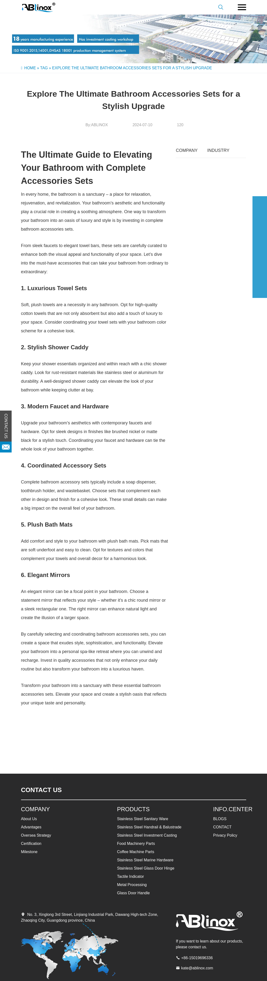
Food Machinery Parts (136, 843)
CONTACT (222, 827)
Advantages (31, 827)
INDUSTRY (218, 150)
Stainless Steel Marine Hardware (145, 860)
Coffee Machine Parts (135, 852)
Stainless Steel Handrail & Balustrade (149, 827)
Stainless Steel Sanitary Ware (142, 819)
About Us (29, 819)
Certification (31, 843)
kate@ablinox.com (197, 968)
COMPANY (187, 150)
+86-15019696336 (197, 958)
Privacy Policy (225, 835)
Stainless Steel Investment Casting (147, 835)
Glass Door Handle (133, 893)
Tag (44, 68)
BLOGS (220, 819)
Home (30, 68)
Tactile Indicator (130, 876)
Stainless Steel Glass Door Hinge (146, 868)
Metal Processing (132, 885)
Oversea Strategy (36, 835)
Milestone (29, 852)
